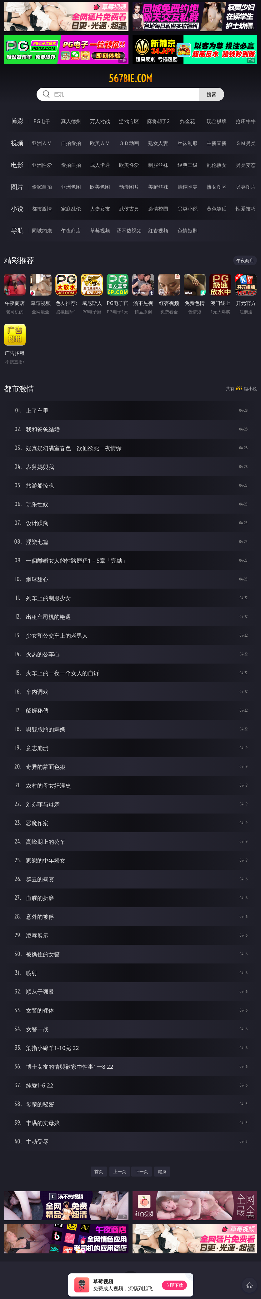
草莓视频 (100, 230)
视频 (17, 143)
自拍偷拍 (71, 143)
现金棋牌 (217, 121)
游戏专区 (129, 121)
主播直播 (217, 143)
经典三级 (188, 165)
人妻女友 (100, 208)
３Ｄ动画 (129, 143)
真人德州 (71, 121)
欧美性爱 (129, 165)
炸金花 (187, 121)
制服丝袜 (158, 165)
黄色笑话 (217, 208)
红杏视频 (158, 230)
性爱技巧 (246, 208)
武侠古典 (129, 208)
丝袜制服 (188, 143)
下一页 (141, 1171)
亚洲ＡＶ (42, 143)
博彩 (17, 121)
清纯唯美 (188, 186)
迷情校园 (158, 208)
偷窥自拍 (42, 186)
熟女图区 (217, 186)
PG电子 (41, 121)
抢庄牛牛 (246, 121)
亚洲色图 (71, 186)
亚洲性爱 (42, 165)
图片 (17, 186)
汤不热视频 (129, 230)
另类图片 (246, 186)
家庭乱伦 (71, 208)
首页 (98, 1171)
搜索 (212, 94)
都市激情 (42, 208)
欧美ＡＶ (100, 143)
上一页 (119, 1171)
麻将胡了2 (158, 121)
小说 (17, 208)
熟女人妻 (158, 143)
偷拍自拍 (71, 165)
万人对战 (100, 121)
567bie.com (130, 78)
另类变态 (246, 165)
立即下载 (174, 1285)
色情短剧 (188, 230)
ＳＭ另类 (246, 143)
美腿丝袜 (158, 186)
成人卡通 (100, 165)
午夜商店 (71, 230)
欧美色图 (100, 186)
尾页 (162, 1171)
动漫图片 (129, 186)
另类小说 (188, 208)
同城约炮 (42, 230)
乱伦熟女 (217, 165)
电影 (17, 165)
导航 (17, 230)
